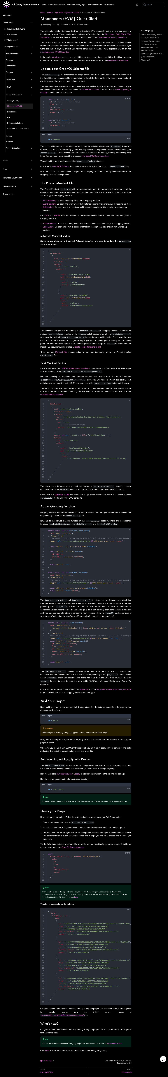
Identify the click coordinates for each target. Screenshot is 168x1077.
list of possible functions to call (87, 346)
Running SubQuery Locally (68, 772)
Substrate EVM (62, 494)
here (76, 895)
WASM (57, 215)
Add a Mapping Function (149, 47)
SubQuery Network (95, 5)
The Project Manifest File (150, 38)
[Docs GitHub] (137, 5)
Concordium (11, 66)
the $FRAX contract (90, 89)
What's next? (145, 60)
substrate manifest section (51, 393)
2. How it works (10, 35)
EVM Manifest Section (149, 44)
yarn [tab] (43, 134)
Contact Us (8, 194)
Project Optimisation (114, 1041)
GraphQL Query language (72, 845)
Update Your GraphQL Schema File (152, 35)
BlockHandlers (49, 200)
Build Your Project (147, 50)
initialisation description (117, 60)
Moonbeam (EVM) (14, 106)
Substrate (84, 687)
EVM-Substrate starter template (74, 367)
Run (5, 169)
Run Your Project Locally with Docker (152, 54)
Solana (9, 136)
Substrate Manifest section (150, 41)
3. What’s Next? (11, 40)
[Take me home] (21, 4)
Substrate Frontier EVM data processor (113, 687)
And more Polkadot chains (18, 129)
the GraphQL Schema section (95, 156)
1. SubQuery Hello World (14, 29)
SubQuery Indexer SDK (56, 5)
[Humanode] (110, 1068)
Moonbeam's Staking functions (112, 37)
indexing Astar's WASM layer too (54, 52)
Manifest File (61, 351)
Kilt (8, 117)
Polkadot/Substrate (15, 123)
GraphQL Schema (61, 166)
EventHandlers (49, 203)
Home (44, 5)
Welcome (7, 15)
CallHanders (48, 207)
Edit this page (46, 1059)
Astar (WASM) (13, 101)
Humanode (11, 112)
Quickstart (56, 57)
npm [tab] (50, 134)
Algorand (9, 60)
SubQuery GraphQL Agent (76, 5)
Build (5, 160)
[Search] (153, 5)
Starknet (9, 142)
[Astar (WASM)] (63, 1068)
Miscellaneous (109, 5)
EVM (46, 215)
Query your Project (147, 57)
